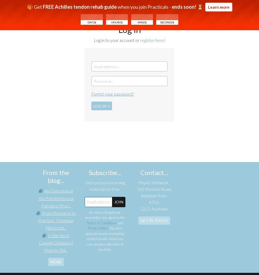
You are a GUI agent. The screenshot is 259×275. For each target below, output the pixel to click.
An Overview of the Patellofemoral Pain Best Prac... (56, 198)
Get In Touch (154, 220)
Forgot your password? (112, 93)
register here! (152, 40)
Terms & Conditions (102, 223)
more (56, 261)
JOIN (118, 202)
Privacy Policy (98, 228)
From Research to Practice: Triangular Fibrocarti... (57, 220)
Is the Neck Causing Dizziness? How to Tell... (56, 243)
